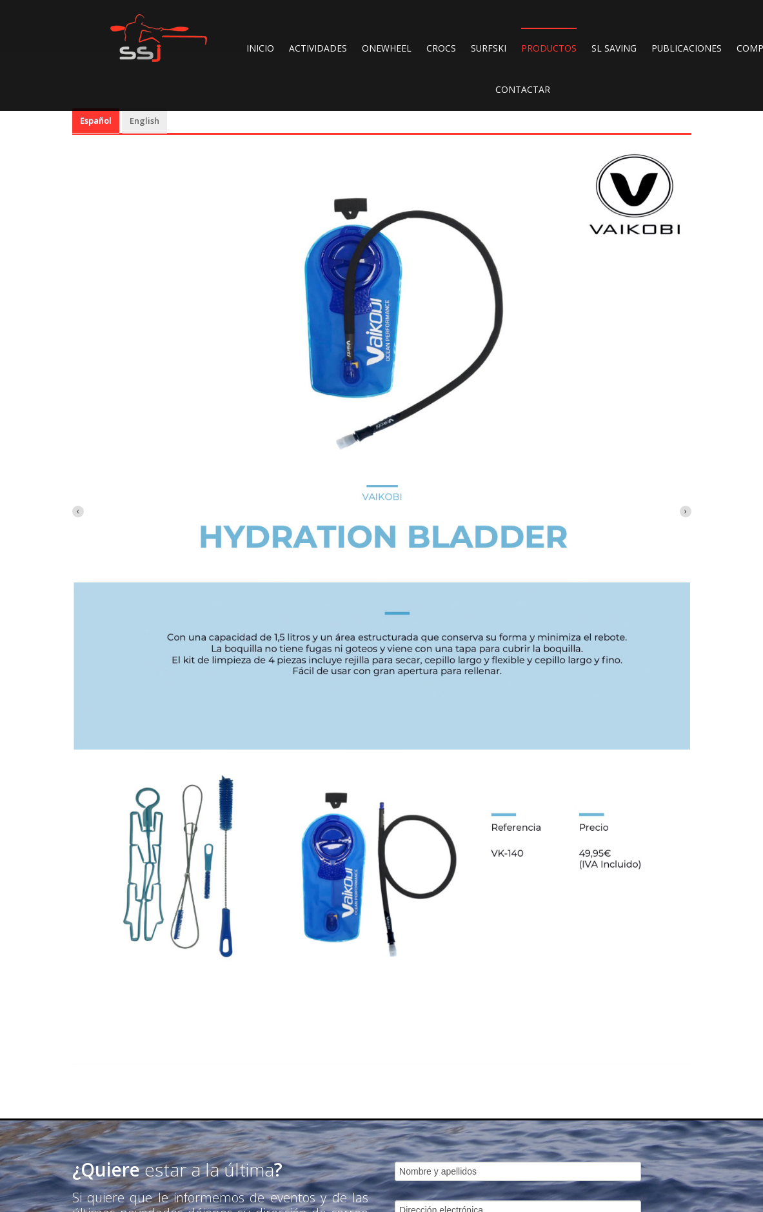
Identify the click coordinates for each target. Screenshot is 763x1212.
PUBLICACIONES (686, 48)
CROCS (441, 48)
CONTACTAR (522, 89)
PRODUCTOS (549, 48)
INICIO (260, 48)
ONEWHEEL (386, 48)
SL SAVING (614, 48)
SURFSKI (488, 48)
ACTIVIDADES (318, 48)
